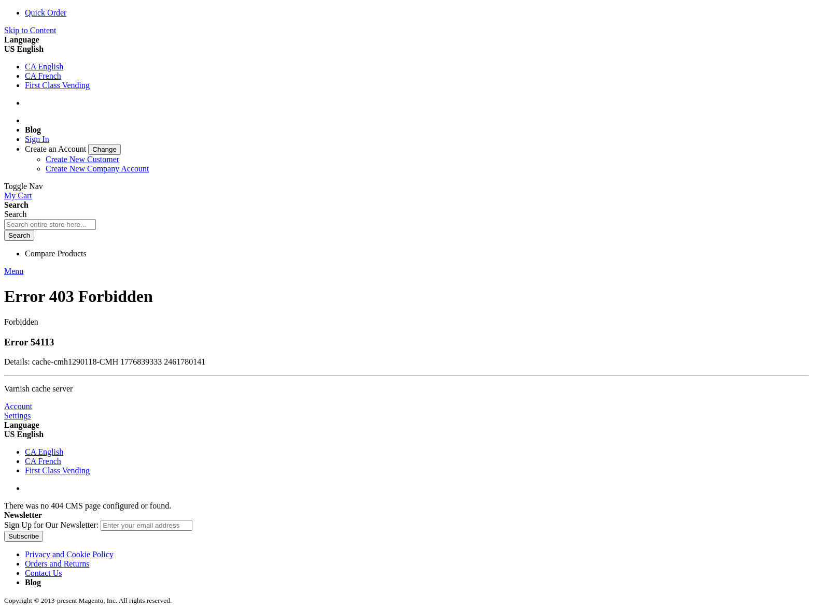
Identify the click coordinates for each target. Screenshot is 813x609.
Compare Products (56, 253)
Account (18, 406)
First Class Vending (57, 85)
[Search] (19, 235)
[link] (73, 148)
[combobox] (50, 224)
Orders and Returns (57, 563)
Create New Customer (82, 159)
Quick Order (45, 12)
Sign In (37, 139)
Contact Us (43, 573)
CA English (44, 66)
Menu (13, 271)
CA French (43, 75)
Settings (17, 415)
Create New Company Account (97, 168)
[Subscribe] (23, 536)
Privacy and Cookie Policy (69, 554)
